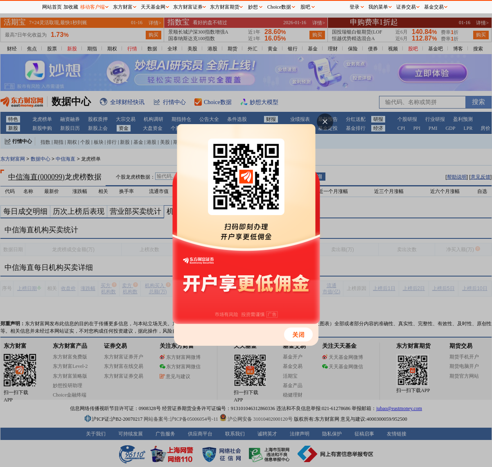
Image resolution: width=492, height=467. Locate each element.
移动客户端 (92, 7)
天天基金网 (153, 7)
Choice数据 (279, 7)
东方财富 (123, 7)
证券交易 (406, 7)
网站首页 (52, 7)
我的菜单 (378, 7)
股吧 (305, 7)
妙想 (253, 7)
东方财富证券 (188, 7)
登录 (354, 7)
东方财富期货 (224, 7)
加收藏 (70, 7)
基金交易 (434, 7)
